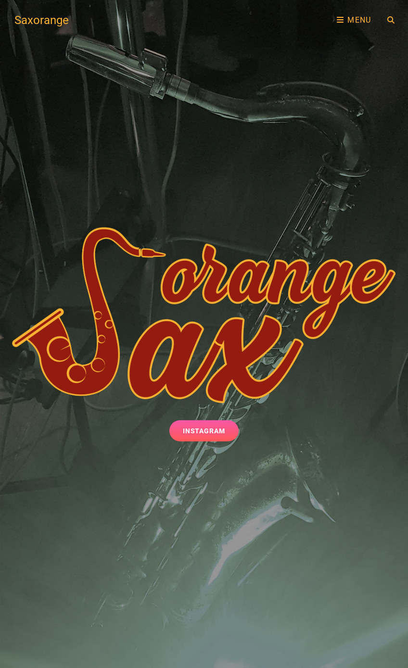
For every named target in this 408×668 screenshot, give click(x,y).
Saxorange (41, 20)
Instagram (211, 430)
